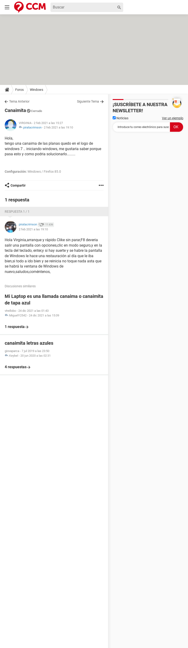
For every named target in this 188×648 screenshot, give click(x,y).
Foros (19, 90)
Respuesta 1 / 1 (17, 211)
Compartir (18, 185)
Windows (36, 90)
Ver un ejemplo (172, 118)
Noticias (120, 118)
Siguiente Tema (88, 101)
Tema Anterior (19, 101)
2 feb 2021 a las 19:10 (58, 127)
